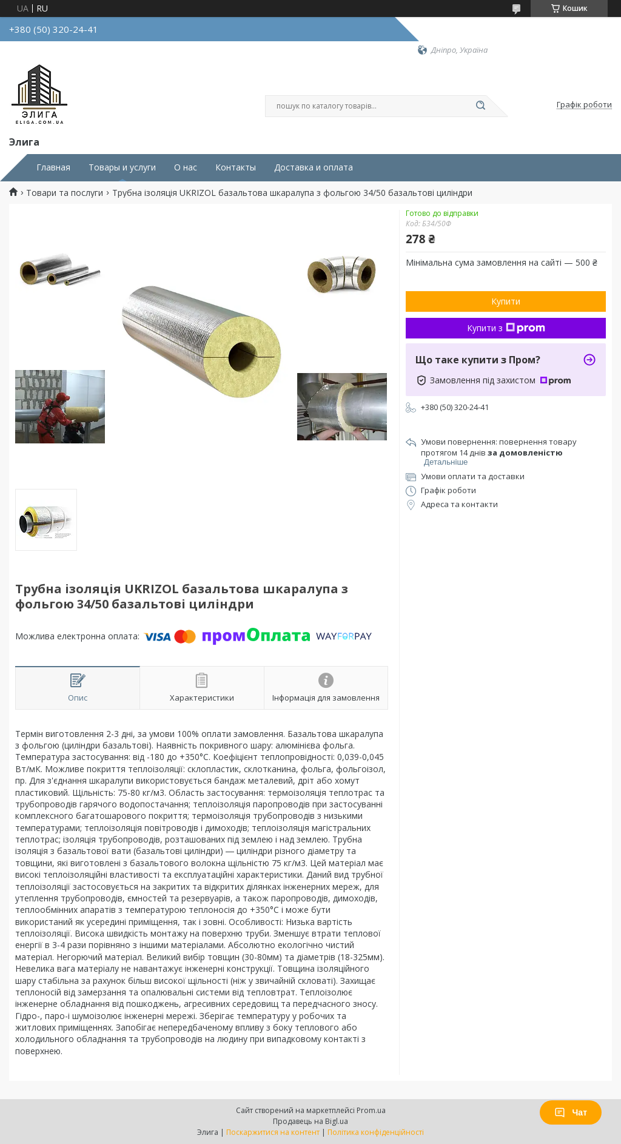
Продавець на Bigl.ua (310, 1121)
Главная (53, 167)
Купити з (506, 328)
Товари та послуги (64, 192)
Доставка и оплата (313, 167)
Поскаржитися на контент (273, 1132)
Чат (570, 1112)
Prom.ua (371, 1110)
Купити (505, 301)
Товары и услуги (122, 167)
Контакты (235, 167)
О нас (185, 167)
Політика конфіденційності (375, 1132)
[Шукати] (480, 106)
